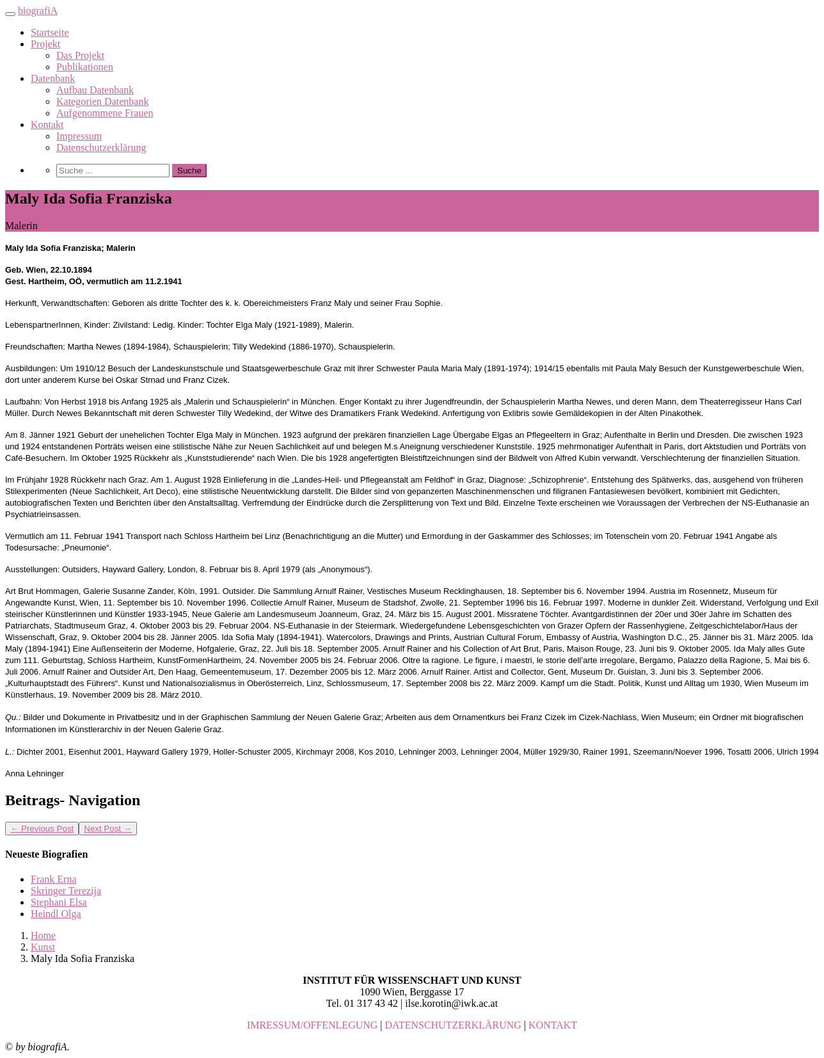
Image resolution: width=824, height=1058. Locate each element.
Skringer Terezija (66, 890)
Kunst (43, 947)
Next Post (108, 828)
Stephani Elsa (59, 902)
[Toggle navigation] (10, 14)
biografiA (38, 10)
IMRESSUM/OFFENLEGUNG (312, 1025)
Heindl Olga (56, 913)
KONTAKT (552, 1025)
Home (43, 935)
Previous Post (42, 828)
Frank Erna (54, 879)
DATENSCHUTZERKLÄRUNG (453, 1025)
